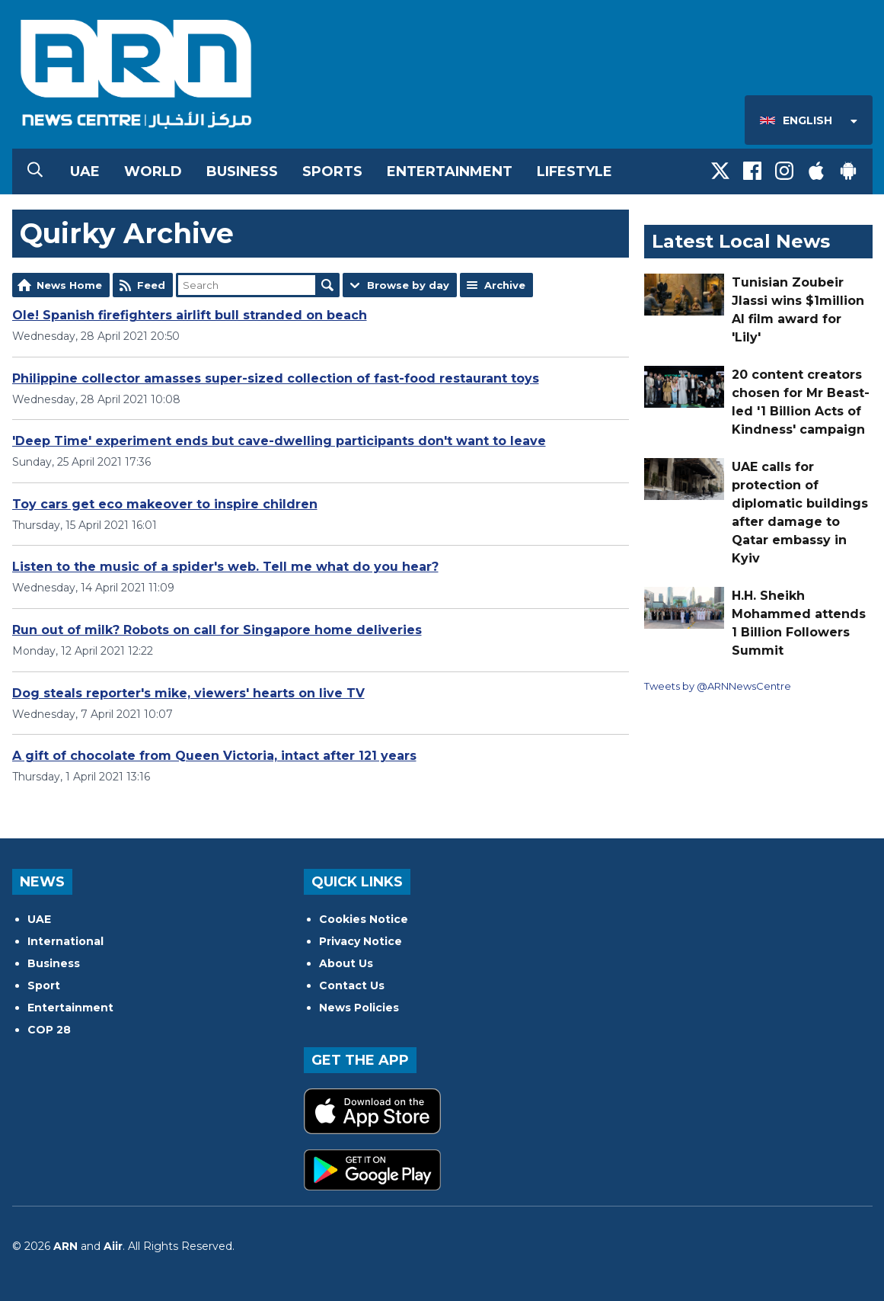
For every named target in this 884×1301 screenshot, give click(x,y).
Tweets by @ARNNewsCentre (717, 686)
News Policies (359, 1007)
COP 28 (49, 1030)
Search (327, 285)
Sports (332, 171)
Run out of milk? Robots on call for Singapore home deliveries (217, 630)
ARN (65, 1246)
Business (242, 171)
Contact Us (352, 985)
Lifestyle (574, 171)
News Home (69, 285)
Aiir (113, 1246)
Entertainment (449, 171)
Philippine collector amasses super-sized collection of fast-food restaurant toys (275, 378)
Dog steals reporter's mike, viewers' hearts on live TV (188, 693)
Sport (43, 985)
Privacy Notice (360, 941)
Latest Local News (741, 241)
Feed (151, 285)
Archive (504, 285)
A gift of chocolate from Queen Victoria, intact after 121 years (214, 755)
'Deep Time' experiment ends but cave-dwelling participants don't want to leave (279, 441)
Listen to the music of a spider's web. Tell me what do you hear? (225, 566)
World (153, 171)
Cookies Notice (363, 919)
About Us (346, 963)
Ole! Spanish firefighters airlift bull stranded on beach (189, 315)
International (65, 941)
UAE (85, 171)
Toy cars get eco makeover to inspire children (165, 504)
